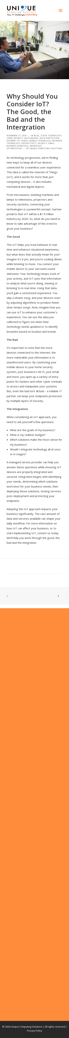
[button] (60, 10)
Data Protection (49, 138)
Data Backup (31, 138)
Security (42, 143)
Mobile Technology (40, 140)
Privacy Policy (34, 1030)
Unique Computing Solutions (45, 148)
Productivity (28, 143)
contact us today (48, 533)
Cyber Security (15, 138)
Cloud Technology (51, 135)
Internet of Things (17, 140)
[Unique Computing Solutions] (22, 10)
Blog (36, 135)
